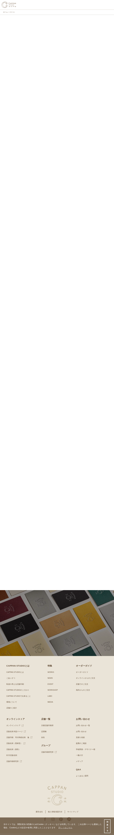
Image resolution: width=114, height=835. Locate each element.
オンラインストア (13, 727)
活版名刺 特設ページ (14, 733)
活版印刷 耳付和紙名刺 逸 (17, 739)
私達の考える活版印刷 (15, 685)
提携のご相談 (81, 745)
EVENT (50, 685)
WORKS (51, 674)
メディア (79, 763)
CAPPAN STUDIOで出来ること (18, 697)
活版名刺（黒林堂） (14, 745)
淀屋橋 (43, 733)
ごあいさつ (10, 680)
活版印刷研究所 (12, 763)
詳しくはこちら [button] (65, 828)
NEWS (50, 680)
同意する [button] (107, 826)
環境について (11, 704)
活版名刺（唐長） (13, 751)
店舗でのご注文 (82, 685)
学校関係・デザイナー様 (85, 751)
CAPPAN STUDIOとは (15, 674)
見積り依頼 (80, 739)
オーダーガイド (82, 674)
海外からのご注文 (83, 692)
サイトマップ (72, 813)
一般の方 (79, 757)
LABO (50, 697)
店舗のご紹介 (11, 709)
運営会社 (39, 813)
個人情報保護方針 (55, 813)
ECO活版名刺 (11, 757)
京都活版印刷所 (47, 727)
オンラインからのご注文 (85, 680)
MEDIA (50, 704)
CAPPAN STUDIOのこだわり (17, 692)
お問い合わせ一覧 (83, 727)
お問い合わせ (81, 733)
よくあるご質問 (82, 777)
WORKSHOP (53, 692)
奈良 (43, 739)
